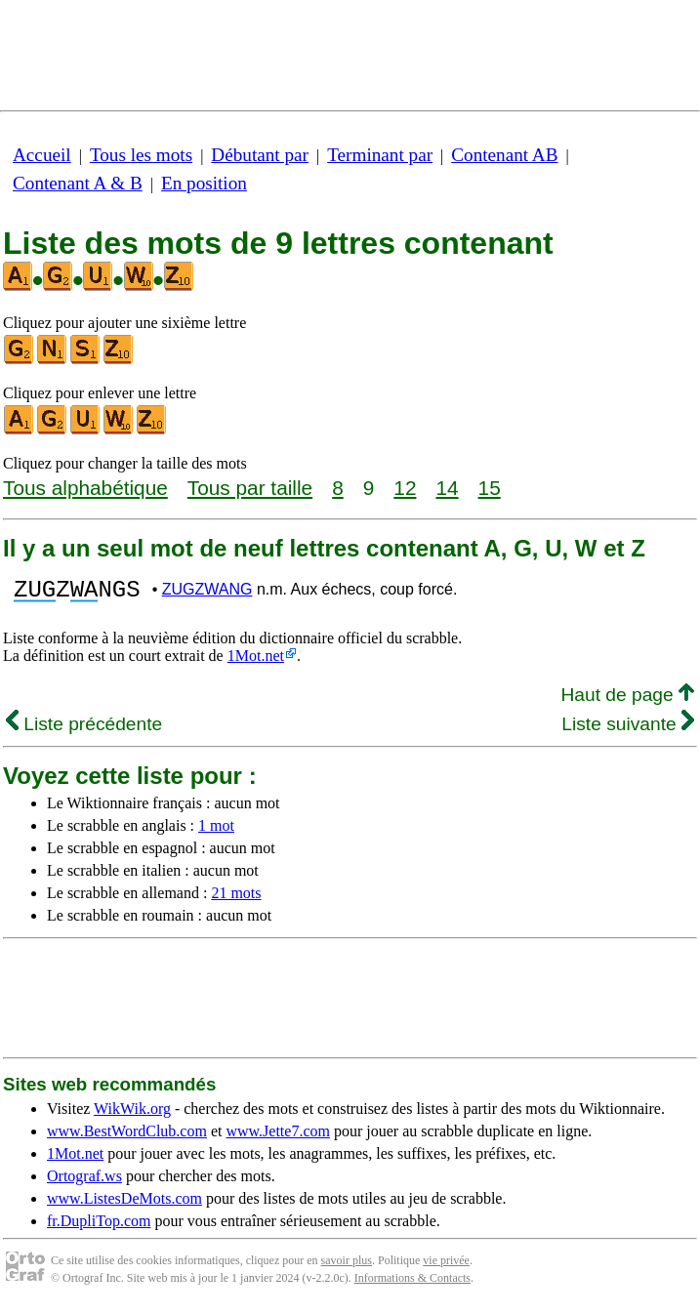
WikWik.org (132, 1114)
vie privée (446, 1266)
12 (404, 487)
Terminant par (379, 154)
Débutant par (260, 154)
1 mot (216, 831)
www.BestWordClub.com (127, 1137)
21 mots (236, 898)
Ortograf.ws (84, 1181)
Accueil (42, 154)
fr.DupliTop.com (98, 1226)
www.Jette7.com (278, 1137)
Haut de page (627, 700)
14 (446, 487)
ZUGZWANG (207, 592)
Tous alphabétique (85, 487)
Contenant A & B (78, 183)
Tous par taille (249, 487)
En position (204, 183)
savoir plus (346, 1266)
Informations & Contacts (412, 1284)
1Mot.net (255, 661)
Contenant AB (504, 154)
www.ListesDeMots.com (124, 1204)
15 (489, 487)
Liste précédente (84, 729)
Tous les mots (141, 154)
